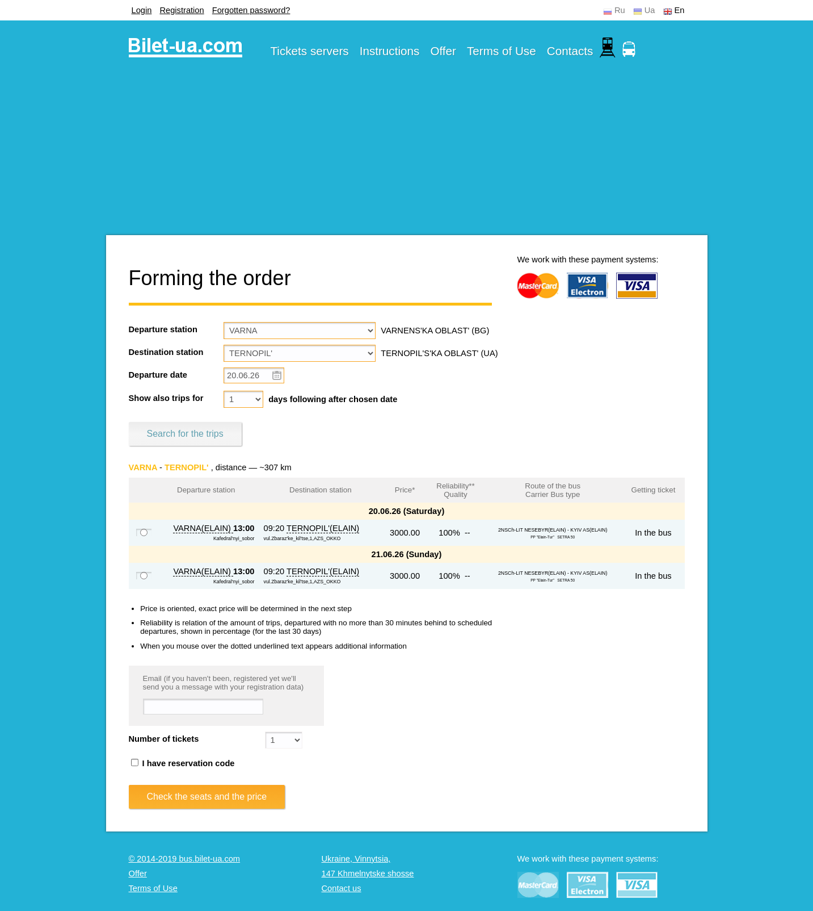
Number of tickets (164, 738)
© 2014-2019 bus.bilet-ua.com (185, 858)
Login (142, 10)
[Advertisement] (406, 155)
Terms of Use (501, 50)
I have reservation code (183, 763)
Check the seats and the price (207, 796)
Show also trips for (166, 398)
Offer (443, 50)
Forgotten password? (251, 10)
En (680, 10)
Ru (619, 10)
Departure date (158, 374)
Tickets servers (310, 50)
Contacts (570, 50)
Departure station (163, 329)
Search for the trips (185, 433)
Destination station (166, 352)
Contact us (341, 888)
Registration (181, 10)
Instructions (390, 50)
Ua (649, 10)
